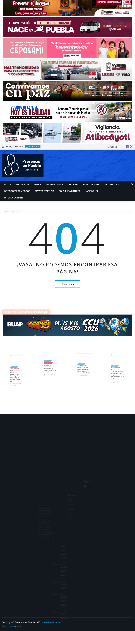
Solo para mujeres (69, 191)
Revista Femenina (44, 191)
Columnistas (111, 184)
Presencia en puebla (12, 626)
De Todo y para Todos (17, 191)
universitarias (54, 184)
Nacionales (91, 191)
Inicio (7, 184)
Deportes (73, 184)
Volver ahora (67, 284)
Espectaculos (91, 184)
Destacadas (22, 184)
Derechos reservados (52, 622)
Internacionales (13, 197)
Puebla (38, 184)
